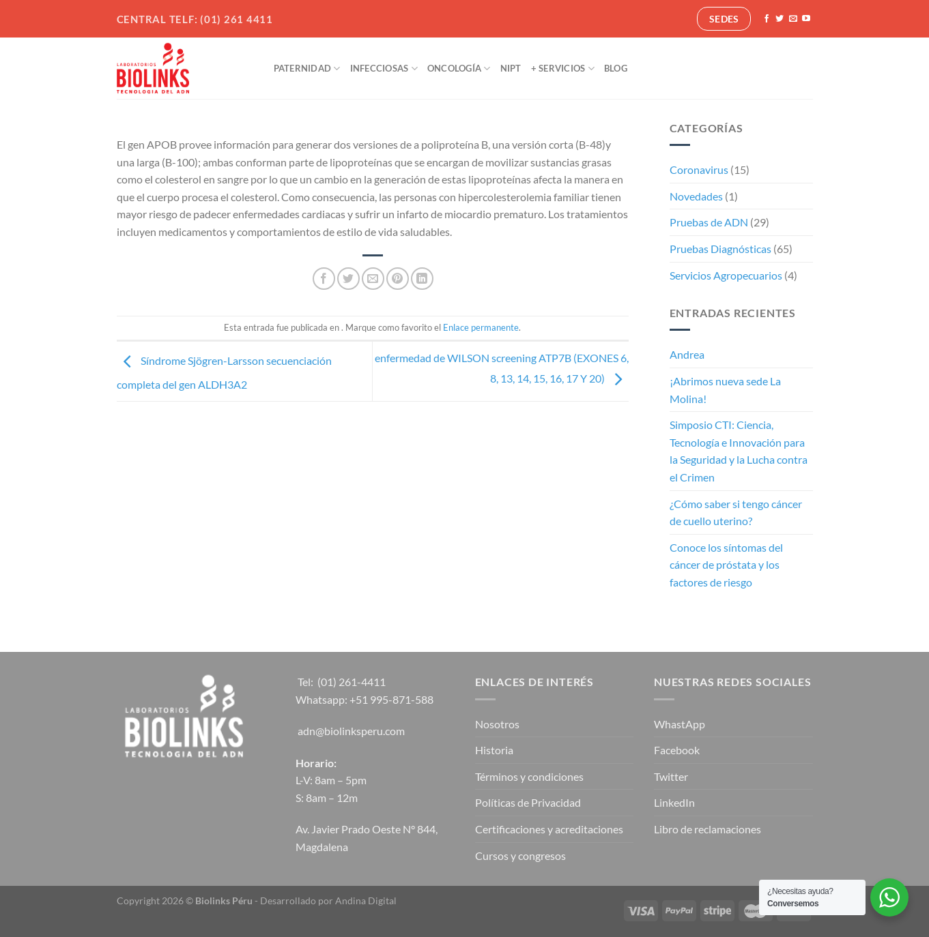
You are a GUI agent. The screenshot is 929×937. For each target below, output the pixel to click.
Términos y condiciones (529, 776)
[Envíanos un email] (793, 19)
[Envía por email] (373, 278)
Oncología (459, 68)
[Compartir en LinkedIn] (422, 278)
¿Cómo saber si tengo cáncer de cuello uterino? (736, 512)
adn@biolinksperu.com (351, 730)
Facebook (677, 749)
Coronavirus (699, 169)
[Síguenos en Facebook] (766, 19)
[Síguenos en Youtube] (806, 19)
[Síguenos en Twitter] (779, 19)
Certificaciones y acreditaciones (549, 828)
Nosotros (497, 723)
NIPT (510, 68)
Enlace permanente (481, 327)
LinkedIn (674, 802)
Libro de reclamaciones (707, 828)
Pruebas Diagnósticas (720, 248)
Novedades (696, 196)
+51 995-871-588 (391, 699)
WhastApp (679, 723)
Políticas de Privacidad (528, 802)
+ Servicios (563, 68)
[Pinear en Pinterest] (397, 278)
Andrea (687, 354)
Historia (494, 749)
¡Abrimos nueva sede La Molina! (725, 389)
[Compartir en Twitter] (348, 278)
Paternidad (307, 68)
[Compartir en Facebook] (324, 278)
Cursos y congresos (520, 855)
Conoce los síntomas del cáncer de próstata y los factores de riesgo (726, 565)
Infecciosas (384, 68)
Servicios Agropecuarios (726, 275)
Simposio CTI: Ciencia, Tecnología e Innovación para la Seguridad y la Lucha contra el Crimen (738, 451)
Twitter (671, 776)
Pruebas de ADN (709, 221)
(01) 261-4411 (351, 681)
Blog (615, 68)
